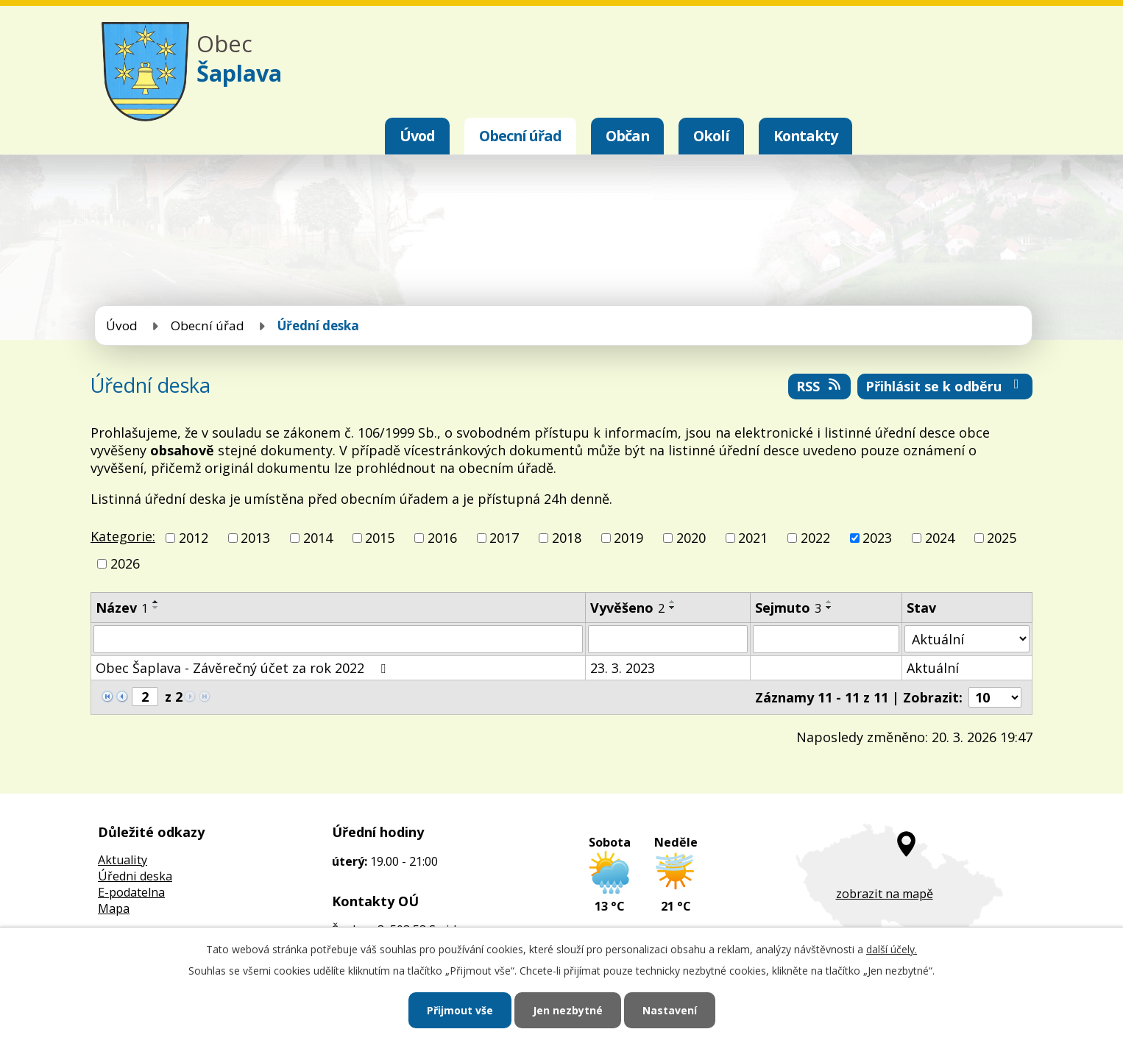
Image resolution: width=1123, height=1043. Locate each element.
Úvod (417, 136)
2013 (255, 538)
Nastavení (669, 1010)
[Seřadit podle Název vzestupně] (156, 602)
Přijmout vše (460, 1010)
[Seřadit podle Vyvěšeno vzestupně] (673, 602)
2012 (193, 538)
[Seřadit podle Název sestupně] (156, 608)
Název (122, 607)
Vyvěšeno (627, 607)
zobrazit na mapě (884, 894)
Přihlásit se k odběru (945, 386)
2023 (877, 538)
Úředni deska (135, 876)
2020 (691, 538)
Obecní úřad (520, 136)
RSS (819, 386)
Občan (627, 136)
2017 (504, 538)
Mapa (114, 908)
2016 (442, 538)
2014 (318, 538)
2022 (815, 538)
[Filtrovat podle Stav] (967, 638)
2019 (628, 538)
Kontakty (805, 136)
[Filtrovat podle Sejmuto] (826, 639)
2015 (379, 538)
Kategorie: (123, 536)
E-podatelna (131, 892)
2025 (1001, 538)
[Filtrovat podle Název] (338, 639)
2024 (939, 538)
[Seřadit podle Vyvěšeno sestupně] (673, 608)
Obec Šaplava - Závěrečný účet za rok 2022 (244, 668)
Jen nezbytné (568, 1010)
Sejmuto (788, 607)
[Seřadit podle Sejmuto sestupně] (829, 608)
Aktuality (122, 860)
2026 (125, 563)
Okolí (711, 136)
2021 (753, 538)
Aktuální (933, 668)
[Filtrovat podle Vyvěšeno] (668, 639)
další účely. (891, 949)
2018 (566, 538)
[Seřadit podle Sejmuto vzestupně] (829, 602)
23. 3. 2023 (622, 668)
